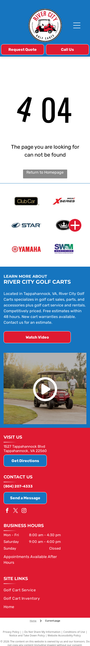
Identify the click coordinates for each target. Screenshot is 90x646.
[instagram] (24, 511)
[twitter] (15, 511)
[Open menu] (76, 25)
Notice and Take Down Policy (27, 635)
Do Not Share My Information (42, 632)
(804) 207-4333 (18, 486)
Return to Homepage (45, 172)
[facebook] (7, 511)
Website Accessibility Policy (64, 635)
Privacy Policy (11, 632)
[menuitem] (44, 590)
